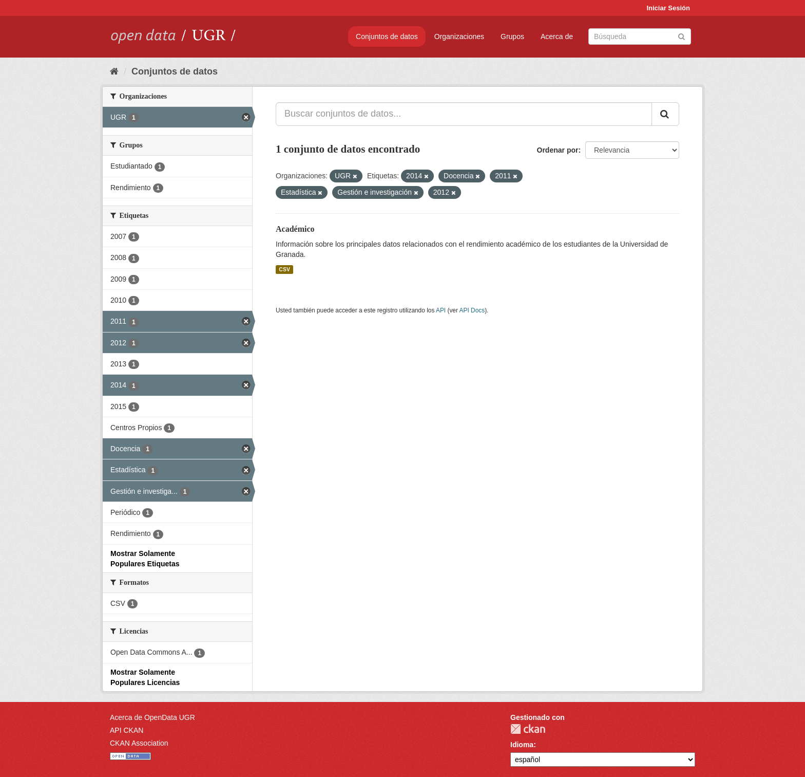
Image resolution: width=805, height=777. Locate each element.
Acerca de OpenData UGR (152, 717)
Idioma (521, 745)
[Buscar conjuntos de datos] (639, 36)
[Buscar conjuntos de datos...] (464, 114)
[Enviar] (681, 35)
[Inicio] (114, 71)
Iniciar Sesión (668, 8)
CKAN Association (139, 743)
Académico (295, 229)
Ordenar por (558, 150)
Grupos (512, 36)
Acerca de (557, 36)
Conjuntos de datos (387, 36)
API (441, 310)
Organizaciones (459, 36)
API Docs (472, 310)
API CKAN (126, 730)
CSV (284, 269)
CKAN (527, 729)
